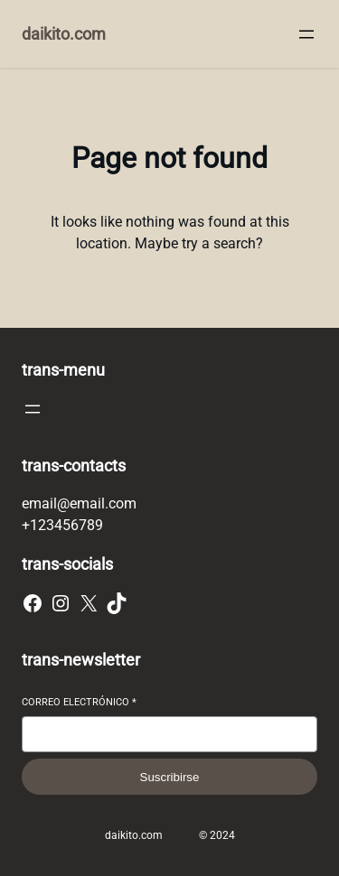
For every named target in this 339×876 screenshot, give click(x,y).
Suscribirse (170, 777)
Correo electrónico (79, 702)
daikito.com (64, 33)
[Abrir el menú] (306, 34)
